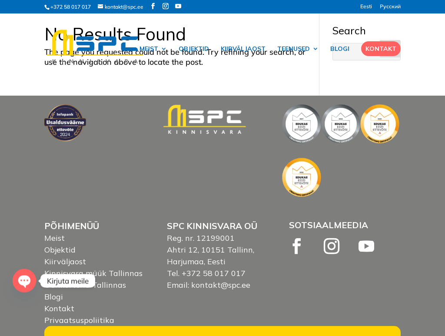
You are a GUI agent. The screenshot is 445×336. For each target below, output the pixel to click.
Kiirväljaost (243, 49)
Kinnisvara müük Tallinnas (93, 273)
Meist (148, 49)
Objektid (194, 49)
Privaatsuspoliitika (79, 320)
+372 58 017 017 (70, 6)
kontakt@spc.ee (220, 285)
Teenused (293, 49)
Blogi (339, 49)
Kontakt (380, 49)
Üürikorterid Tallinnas (85, 285)
